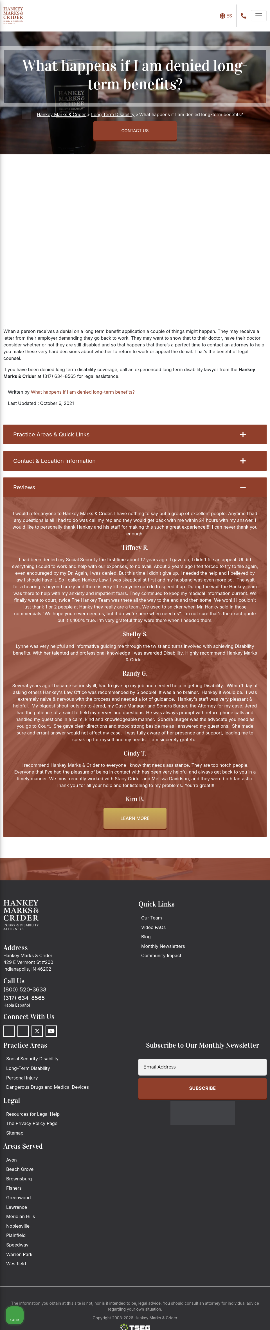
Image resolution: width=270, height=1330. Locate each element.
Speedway (17, 1247)
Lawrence (16, 1209)
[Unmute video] (170, 1150)
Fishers (14, 1190)
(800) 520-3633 (24, 991)
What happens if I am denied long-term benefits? (83, 394)
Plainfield (16, 1237)
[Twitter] (37, 1033)
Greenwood (18, 1199)
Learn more (134, 820)
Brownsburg (19, 1181)
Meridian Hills (20, 1218)
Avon (11, 1161)
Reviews (129, 489)
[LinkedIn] (23, 1033)
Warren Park (19, 1256)
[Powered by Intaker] (221, 1318)
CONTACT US (135, 131)
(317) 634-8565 (24, 1000)
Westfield (16, 1265)
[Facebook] (9, 1033)
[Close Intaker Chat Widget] (251, 1150)
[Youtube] (51, 1033)
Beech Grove (19, 1171)
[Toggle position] (239, 1150)
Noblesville (18, 1228)
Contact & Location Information (129, 462)
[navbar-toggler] (259, 15)
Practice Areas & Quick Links (129, 436)
